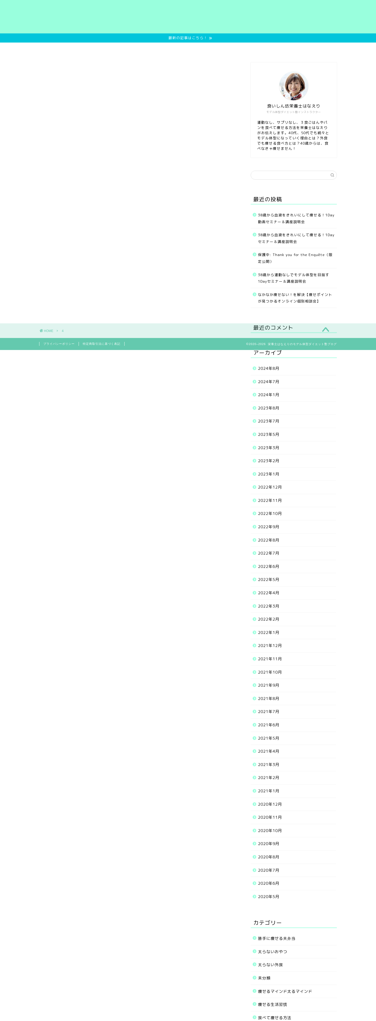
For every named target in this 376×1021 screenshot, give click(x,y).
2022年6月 (268, 566)
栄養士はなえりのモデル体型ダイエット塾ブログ (188, 16)
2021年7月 (268, 711)
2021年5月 (268, 738)
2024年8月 (268, 368)
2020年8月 (268, 857)
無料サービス (118, 48)
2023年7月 (268, 421)
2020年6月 (268, 883)
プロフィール (244, 48)
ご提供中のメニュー (162, 48)
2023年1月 (268, 474)
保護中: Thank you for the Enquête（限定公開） (295, 258)
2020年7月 (268, 870)
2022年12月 (270, 487)
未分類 (264, 978)
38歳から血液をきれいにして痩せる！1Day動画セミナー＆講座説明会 (296, 218)
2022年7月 (268, 553)
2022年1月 (268, 632)
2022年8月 (268, 540)
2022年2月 (268, 619)
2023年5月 (268, 434)
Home (86, 48)
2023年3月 (268, 447)
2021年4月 (268, 751)
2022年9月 (268, 527)
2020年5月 (268, 896)
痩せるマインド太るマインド (285, 991)
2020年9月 (268, 843)
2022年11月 (270, 500)
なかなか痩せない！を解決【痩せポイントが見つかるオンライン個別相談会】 (295, 298)
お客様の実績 (206, 48)
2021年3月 (268, 764)
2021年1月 (268, 791)
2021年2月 (268, 777)
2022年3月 (268, 606)
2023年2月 (268, 461)
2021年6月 (268, 725)
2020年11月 (270, 817)
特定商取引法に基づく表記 (101, 343)
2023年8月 (268, 408)
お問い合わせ (283, 48)
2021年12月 (270, 645)
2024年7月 (268, 381)
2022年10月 (270, 513)
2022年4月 (268, 593)
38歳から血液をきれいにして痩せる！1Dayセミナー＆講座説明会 (296, 238)
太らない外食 (270, 964)
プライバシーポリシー (59, 343)
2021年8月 (268, 698)
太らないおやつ (272, 951)
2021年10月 (270, 672)
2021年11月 (270, 659)
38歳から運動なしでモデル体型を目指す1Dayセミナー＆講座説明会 (293, 278)
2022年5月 (268, 579)
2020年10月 (270, 830)
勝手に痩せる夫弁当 (277, 938)
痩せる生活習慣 (272, 1004)
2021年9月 (268, 685)
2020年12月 (270, 804)
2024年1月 (268, 394)
